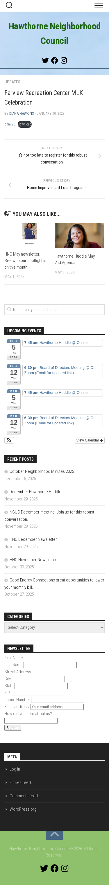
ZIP (7, 692)
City (7, 678)
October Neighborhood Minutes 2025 (42, 471)
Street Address (17, 671)
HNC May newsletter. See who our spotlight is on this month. (25, 261)
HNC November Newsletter (33, 559)
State (9, 685)
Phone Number (17, 699)
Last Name (13, 664)
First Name (13, 657)
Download (25, 124)
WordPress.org (23, 809)
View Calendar (89, 440)
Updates (12, 82)
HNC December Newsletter (33, 539)
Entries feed (20, 782)
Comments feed (24, 795)
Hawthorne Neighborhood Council (54, 33)
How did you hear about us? (28, 713)
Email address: (17, 706)
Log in (15, 769)
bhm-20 (9, 124)
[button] (9, 440)
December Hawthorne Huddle (35, 491)
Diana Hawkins (21, 113)
